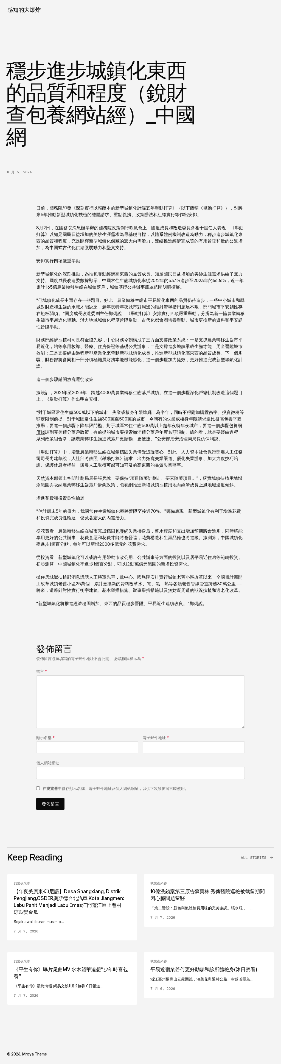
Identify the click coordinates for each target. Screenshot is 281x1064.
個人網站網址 (47, 763)
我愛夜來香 (22, 883)
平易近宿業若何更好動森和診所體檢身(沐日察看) (203, 969)
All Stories (253, 858)
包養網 (126, 485)
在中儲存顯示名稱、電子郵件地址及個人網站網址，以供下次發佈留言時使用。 (116, 788)
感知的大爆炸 (24, 9)
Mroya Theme (34, 1054)
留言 (41, 671)
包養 (97, 274)
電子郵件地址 (156, 737)
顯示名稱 (45, 737)
